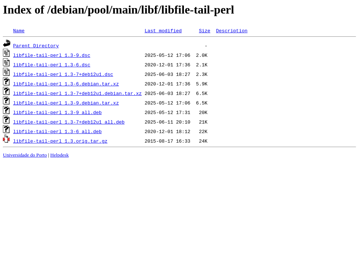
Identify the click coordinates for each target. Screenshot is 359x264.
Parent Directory (36, 45)
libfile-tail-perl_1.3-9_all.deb (57, 112)
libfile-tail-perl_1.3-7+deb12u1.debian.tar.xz (77, 93)
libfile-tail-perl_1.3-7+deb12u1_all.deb (69, 121)
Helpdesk (59, 155)
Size (204, 30)
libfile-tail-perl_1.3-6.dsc (51, 64)
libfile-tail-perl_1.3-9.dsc (51, 55)
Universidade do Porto (25, 155)
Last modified (163, 30)
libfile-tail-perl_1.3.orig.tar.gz (60, 141)
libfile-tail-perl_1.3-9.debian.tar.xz (66, 102)
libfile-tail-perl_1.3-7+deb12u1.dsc (63, 74)
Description (232, 30)
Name (19, 30)
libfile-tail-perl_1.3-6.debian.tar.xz (66, 83)
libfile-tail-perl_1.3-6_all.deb (57, 131)
